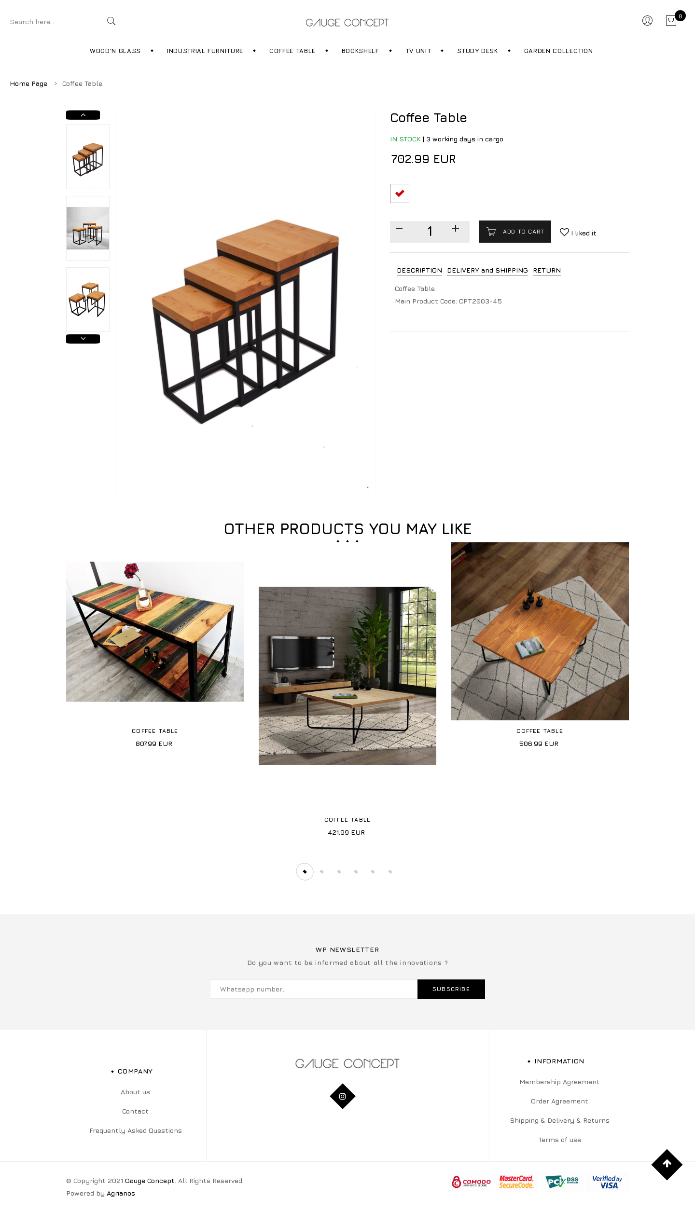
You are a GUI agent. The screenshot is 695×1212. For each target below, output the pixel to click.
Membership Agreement (559, 1081)
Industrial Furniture (205, 51)
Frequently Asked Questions (135, 1130)
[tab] (419, 270)
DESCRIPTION (419, 270)
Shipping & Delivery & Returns (560, 1120)
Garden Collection (558, 51)
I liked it (583, 233)
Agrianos (121, 1193)
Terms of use (559, 1139)
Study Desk (477, 51)
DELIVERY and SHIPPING (487, 270)
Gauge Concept (150, 1180)
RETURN (547, 270)
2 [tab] (321, 871)
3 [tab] (338, 871)
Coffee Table (292, 51)
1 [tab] (303, 871)
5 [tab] (374, 871)
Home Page (28, 83)
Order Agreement (559, 1101)
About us (135, 1092)
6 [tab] (392, 871)
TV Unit (418, 51)
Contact (135, 1111)
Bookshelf (360, 51)
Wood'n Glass (115, 51)
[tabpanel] (155, 648)
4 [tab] (356, 871)
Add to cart (522, 231)
